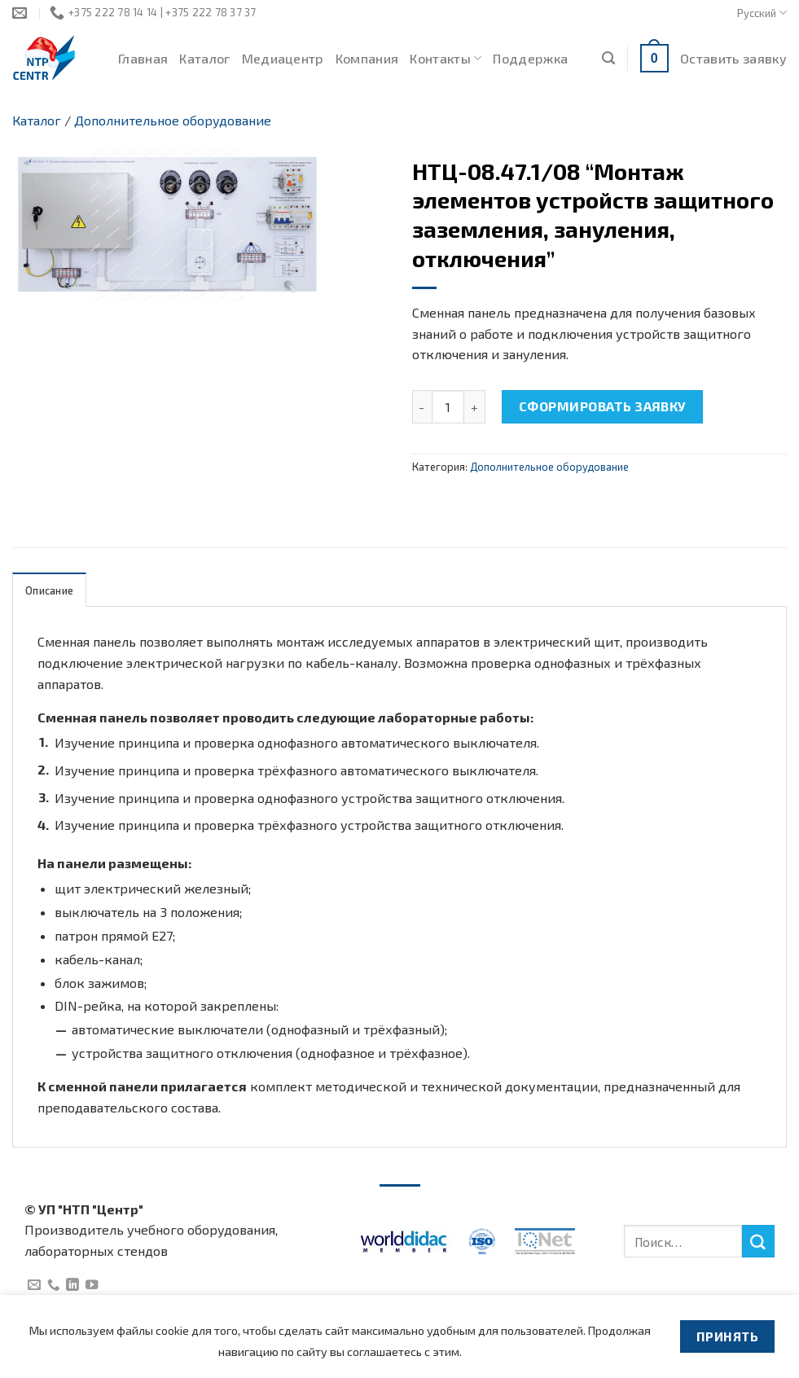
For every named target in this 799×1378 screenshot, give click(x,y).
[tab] (49, 590)
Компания (367, 58)
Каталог (204, 58)
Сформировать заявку (603, 406)
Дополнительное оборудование (172, 120)
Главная (143, 58)
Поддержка (530, 58)
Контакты (445, 58)
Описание (49, 590)
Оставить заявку (733, 58)
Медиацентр (283, 58)
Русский (762, 12)
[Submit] (758, 1241)
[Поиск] (608, 58)
